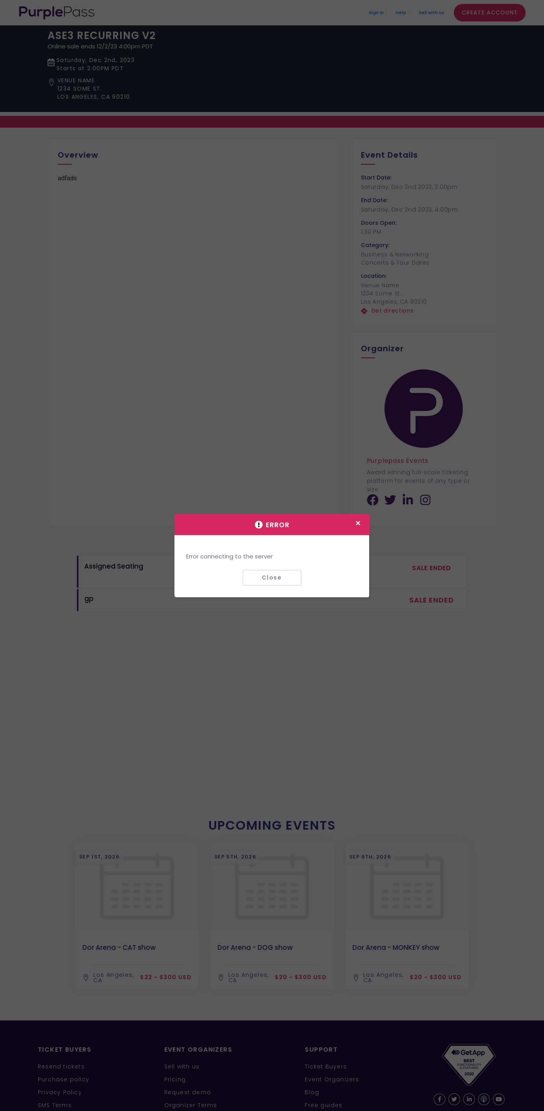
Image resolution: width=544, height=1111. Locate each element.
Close (272, 577)
